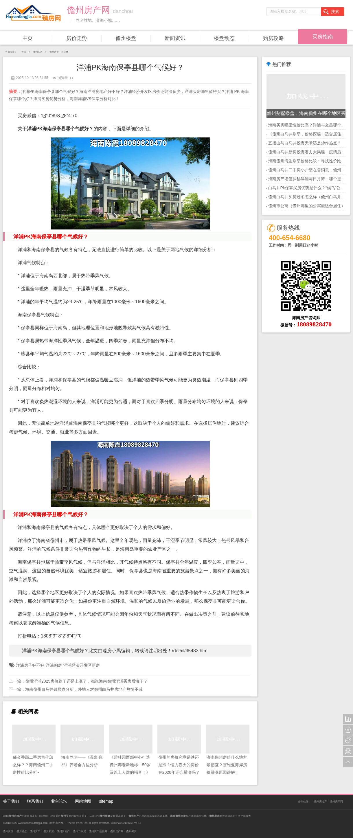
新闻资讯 (175, 38)
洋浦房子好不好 (30, 665)
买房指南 (322, 37)
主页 (27, 38)
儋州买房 (38, 52)
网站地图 (83, 801)
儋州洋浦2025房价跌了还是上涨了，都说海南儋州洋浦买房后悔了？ (86, 681)
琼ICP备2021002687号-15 (126, 823)
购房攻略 (273, 38)
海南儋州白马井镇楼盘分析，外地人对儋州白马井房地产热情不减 (84, 689)
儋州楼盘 (125, 38)
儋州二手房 (79, 831)
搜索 (331, 11)
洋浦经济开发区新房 (81, 665)
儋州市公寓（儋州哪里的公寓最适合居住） (306, 205)
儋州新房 (48, 831)
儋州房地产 (320, 801)
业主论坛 (59, 801)
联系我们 (35, 801)
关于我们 (11, 801)
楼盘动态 (224, 38)
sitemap (106, 801)
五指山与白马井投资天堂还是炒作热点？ (304, 143)
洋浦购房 (54, 665)
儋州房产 (35, 831)
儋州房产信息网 (98, 831)
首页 (23, 52)
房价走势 (76, 38)
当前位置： (11, 52)
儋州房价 (54, 52)
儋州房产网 (336, 801)
